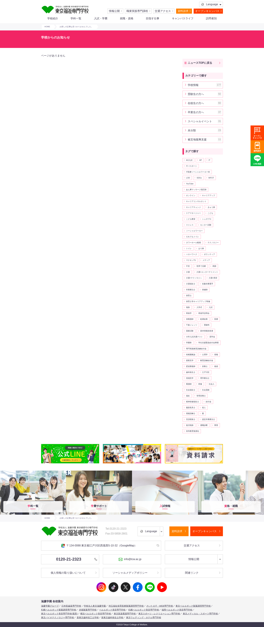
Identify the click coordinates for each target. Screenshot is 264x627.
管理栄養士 (201, 396)
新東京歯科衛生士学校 (112, 617)
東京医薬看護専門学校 (125, 613)
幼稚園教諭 (190, 355)
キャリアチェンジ (193, 207)
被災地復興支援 (204, 139)
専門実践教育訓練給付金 (196, 349)
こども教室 (190, 219)
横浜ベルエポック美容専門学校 (95, 613)
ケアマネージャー (193, 213)
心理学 (205, 355)
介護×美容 (213, 278)
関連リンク (192, 572)
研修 (200, 384)
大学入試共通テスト (194, 337)
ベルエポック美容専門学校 (112, 609)
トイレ (189, 248)
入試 (210, 307)
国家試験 (189, 331)
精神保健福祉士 (192, 402)
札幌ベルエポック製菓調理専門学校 (58, 609)
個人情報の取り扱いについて (68, 572)
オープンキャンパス (207, 11)
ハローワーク (191, 254)
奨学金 (212, 337)
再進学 (189, 313)
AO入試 (189, 160)
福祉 (188, 396)
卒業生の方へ (204, 112)
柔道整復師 (190, 366)
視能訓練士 (190, 413)
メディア (206, 260)
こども (210, 213)
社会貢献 (205, 390)
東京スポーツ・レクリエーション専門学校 (159, 613)
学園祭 (189, 343)
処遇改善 (204, 319)
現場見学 (189, 378)
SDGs (199, 178)
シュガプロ (206, 219)
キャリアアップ (208, 195)
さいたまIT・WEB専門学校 (159, 606)
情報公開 (114, 11)
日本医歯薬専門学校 (71, 606)
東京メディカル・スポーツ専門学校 (200, 613)
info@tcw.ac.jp (130, 559)
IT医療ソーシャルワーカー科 (198, 172)
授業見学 (189, 360)
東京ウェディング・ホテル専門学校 (143, 617)
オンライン (190, 195)
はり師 (201, 248)
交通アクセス (163, 11)
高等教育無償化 (192, 431)
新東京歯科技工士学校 (88, 617)
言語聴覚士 (190, 419)
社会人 (211, 384)
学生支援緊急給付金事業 (208, 343)
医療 (216, 319)
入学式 (199, 307)
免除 (188, 307)
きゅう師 (211, 207)
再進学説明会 (203, 313)
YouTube (189, 184)
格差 (216, 366)
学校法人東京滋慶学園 (95, 606)
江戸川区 (205, 372)
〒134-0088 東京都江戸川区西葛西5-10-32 (99, 546)
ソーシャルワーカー (194, 231)
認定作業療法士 (208, 419)
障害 (216, 425)
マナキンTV (191, 260)
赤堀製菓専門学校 (87, 609)
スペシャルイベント (204, 121)
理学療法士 (204, 378)
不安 (188, 266)
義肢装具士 (190, 408)
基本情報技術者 (206, 331)
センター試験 (205, 225)
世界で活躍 (201, 266)
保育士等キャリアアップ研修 (198, 301)
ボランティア (209, 254)
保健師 (205, 290)
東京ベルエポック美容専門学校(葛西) (59, 613)
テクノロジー (213, 243)
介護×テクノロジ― (194, 278)
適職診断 (204, 425)
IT (209, 160)
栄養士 (205, 366)
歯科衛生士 (190, 372)
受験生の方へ (204, 94)
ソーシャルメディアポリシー (129, 572)
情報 (216, 355)
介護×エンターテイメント (207, 272)
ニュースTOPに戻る (200, 62)
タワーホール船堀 (193, 243)
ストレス (189, 225)
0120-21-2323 (76, 559)
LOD (188, 178)
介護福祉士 (190, 284)
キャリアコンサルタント (196, 201)
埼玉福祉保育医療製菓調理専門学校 (126, 606)
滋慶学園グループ (50, 606)
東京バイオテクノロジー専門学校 (57, 617)
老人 (204, 408)
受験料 (206, 325)
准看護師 (189, 319)
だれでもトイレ (192, 237)
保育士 (189, 295)
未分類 (204, 130)
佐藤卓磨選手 (207, 284)
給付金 (208, 402)
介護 (188, 272)
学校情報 (204, 85)
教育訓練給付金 (206, 360)
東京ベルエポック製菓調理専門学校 (193, 606)
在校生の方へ (204, 103)
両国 (214, 266)
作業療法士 (190, 290)
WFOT (211, 178)
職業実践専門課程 (137, 11)
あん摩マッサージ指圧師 (196, 190)
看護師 (189, 384)
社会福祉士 (190, 390)
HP (200, 160)
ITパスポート (191, 166)
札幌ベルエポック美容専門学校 (143, 609)
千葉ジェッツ (191, 325)
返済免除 (189, 425)
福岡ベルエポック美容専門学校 (177, 609)
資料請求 (183, 11)
